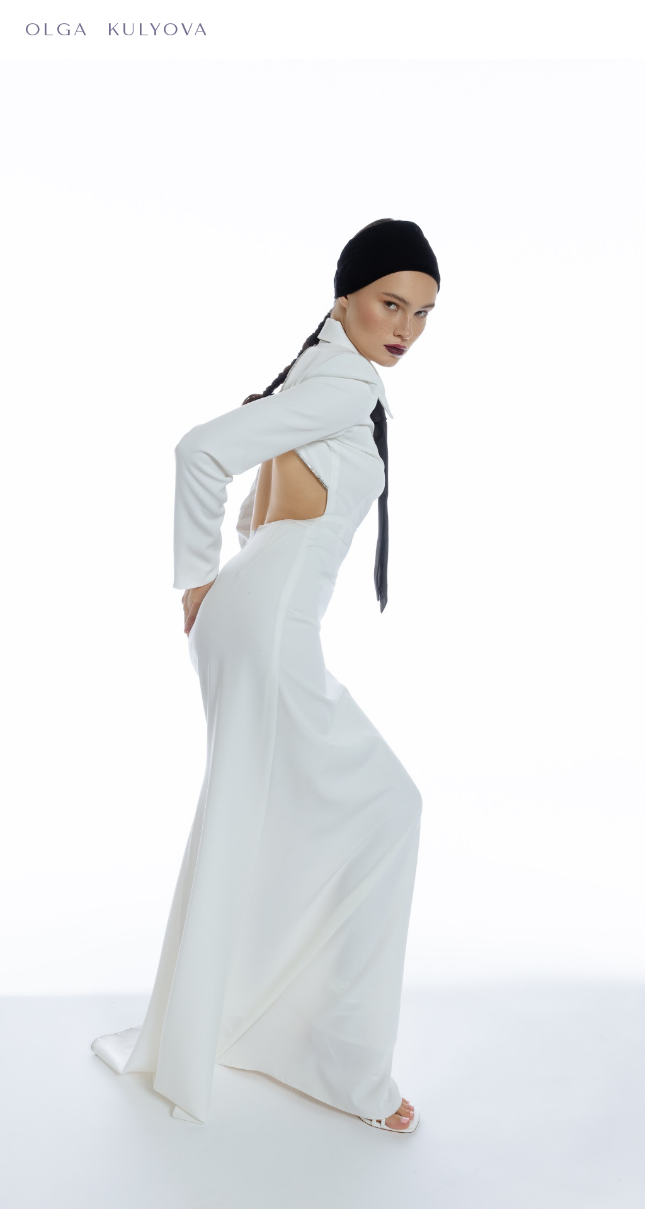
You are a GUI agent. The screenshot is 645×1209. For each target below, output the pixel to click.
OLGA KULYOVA (117, 29)
